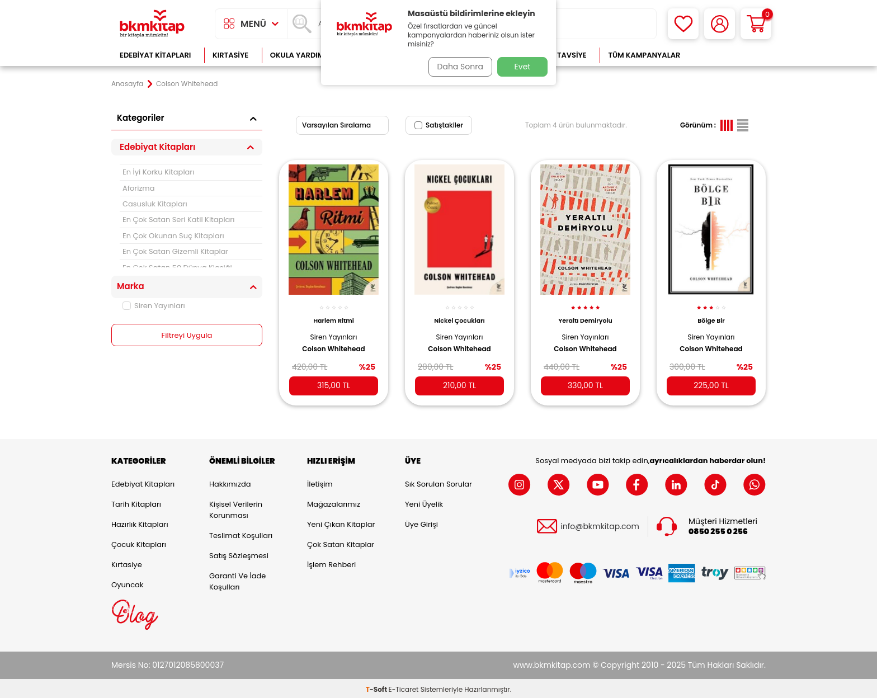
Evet (523, 66)
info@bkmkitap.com (599, 524)
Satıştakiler (438, 125)
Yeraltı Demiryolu (585, 314)
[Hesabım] (719, 23)
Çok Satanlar (729, 55)
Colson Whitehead (333, 342)
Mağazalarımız (333, 502)
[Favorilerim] (683, 23)
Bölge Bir (711, 314)
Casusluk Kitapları (154, 204)
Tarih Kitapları (136, 502)
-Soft (377, 687)
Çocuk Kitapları (138, 542)
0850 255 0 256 (718, 529)
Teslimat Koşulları (240, 533)
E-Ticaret (404, 687)
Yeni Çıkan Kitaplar (341, 522)
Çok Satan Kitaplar (340, 542)
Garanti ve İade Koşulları (237, 579)
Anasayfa (127, 83)
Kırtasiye (230, 55)
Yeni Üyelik (424, 502)
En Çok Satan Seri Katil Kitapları (178, 219)
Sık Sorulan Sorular (438, 482)
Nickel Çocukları (459, 314)
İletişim (320, 482)
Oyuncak (127, 582)
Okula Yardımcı (301, 55)
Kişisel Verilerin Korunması (235, 507)
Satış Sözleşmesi (238, 553)
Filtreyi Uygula (187, 335)
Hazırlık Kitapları (139, 522)
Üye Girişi (421, 522)
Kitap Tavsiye (561, 55)
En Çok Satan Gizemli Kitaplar (175, 251)
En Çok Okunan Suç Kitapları (173, 235)
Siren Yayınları (153, 305)
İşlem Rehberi (331, 562)
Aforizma (138, 188)
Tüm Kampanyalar (644, 55)
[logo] (152, 23)
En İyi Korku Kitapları (158, 172)
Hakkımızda (230, 482)
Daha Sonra (457, 66)
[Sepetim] (756, 23)
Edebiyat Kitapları (155, 55)
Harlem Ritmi (333, 314)
